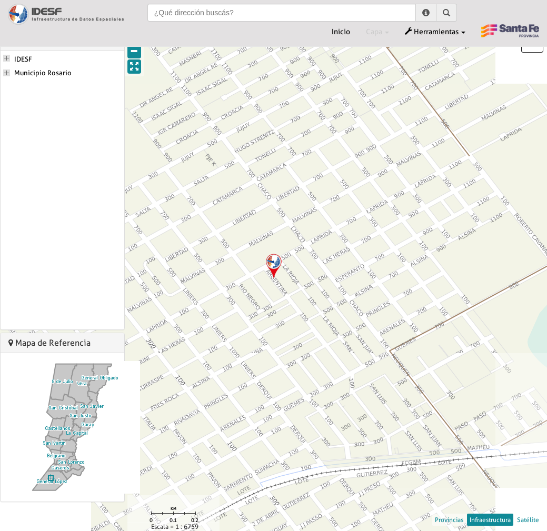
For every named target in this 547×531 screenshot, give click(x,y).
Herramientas (435, 31)
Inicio (341, 31)
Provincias (449, 520)
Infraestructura (490, 520)
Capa (377, 31)
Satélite (528, 520)
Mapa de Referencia (49, 343)
